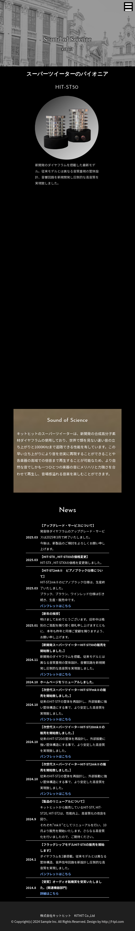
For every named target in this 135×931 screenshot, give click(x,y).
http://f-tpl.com (113, 921)
